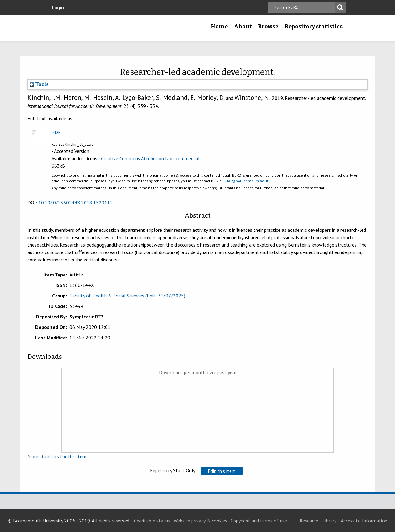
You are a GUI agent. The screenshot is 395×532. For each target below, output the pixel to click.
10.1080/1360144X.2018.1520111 (75, 202)
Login (58, 7)
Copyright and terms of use (259, 521)
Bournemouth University (88, 27)
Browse (268, 26)
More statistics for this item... (58, 456)
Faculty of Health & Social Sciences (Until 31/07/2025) (127, 296)
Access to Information (364, 521)
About (243, 26)
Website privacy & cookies (200, 521)
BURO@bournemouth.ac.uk (245, 180)
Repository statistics (314, 26)
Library (329, 521)
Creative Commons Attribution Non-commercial (150, 158)
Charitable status (152, 521)
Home (219, 26)
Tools (39, 84)
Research (309, 521)
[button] (222, 471)
